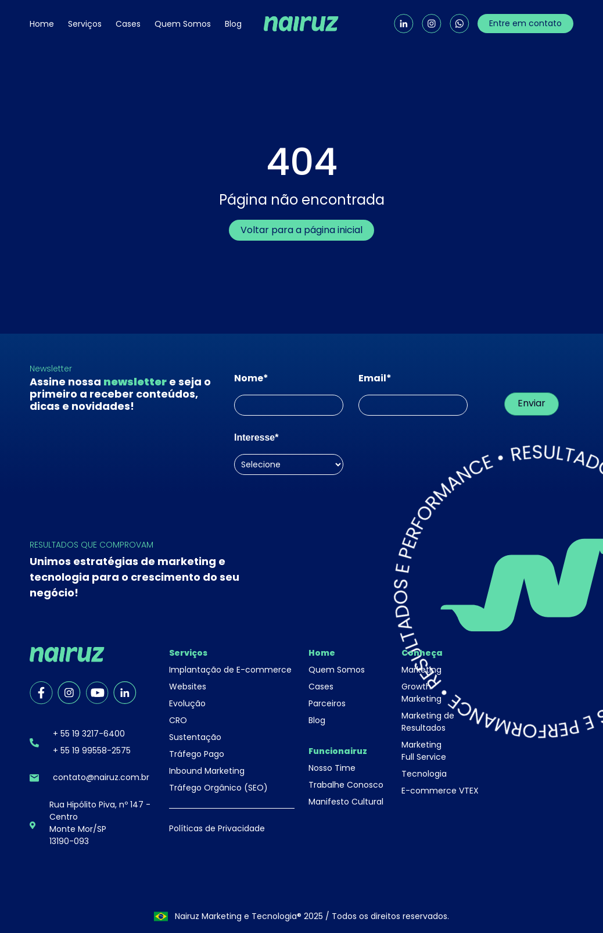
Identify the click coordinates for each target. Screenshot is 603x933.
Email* (375, 378)
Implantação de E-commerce (230, 669)
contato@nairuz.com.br (101, 777)
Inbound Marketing (207, 771)
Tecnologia (424, 774)
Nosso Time (332, 768)
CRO (178, 720)
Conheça (422, 653)
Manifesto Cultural (345, 801)
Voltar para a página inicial (301, 230)
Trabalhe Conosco (345, 785)
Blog (233, 24)
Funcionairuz (337, 751)
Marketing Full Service (423, 751)
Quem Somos (183, 24)
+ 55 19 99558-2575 (92, 750)
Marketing (421, 669)
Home (42, 24)
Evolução (187, 703)
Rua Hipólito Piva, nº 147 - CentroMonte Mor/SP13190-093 (99, 823)
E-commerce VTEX (440, 790)
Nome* (251, 378)
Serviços (85, 24)
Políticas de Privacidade (217, 828)
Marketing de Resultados (427, 722)
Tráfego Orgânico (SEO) (218, 787)
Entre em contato (525, 23)
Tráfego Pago (196, 754)
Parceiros (327, 703)
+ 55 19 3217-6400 (89, 733)
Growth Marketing (421, 693)
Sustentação (195, 737)
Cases (128, 24)
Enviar (531, 403)
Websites (187, 686)
